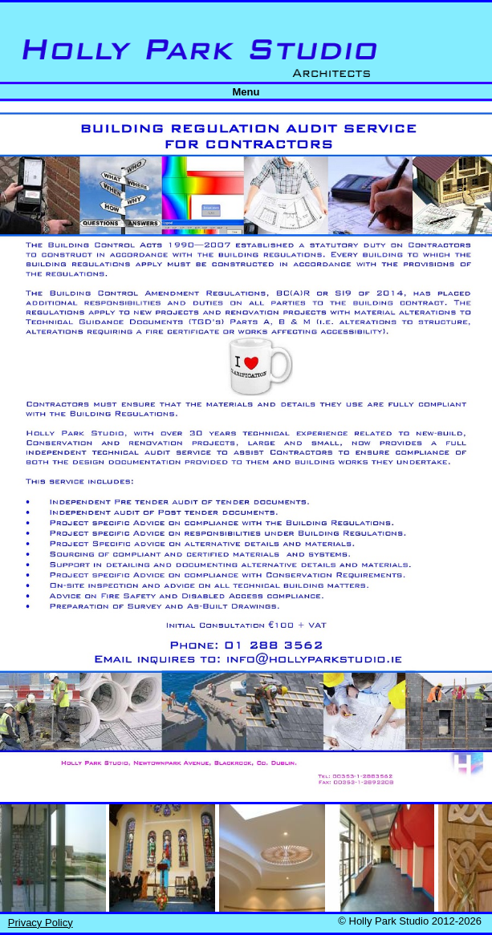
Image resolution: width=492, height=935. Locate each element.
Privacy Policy (40, 923)
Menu (246, 92)
